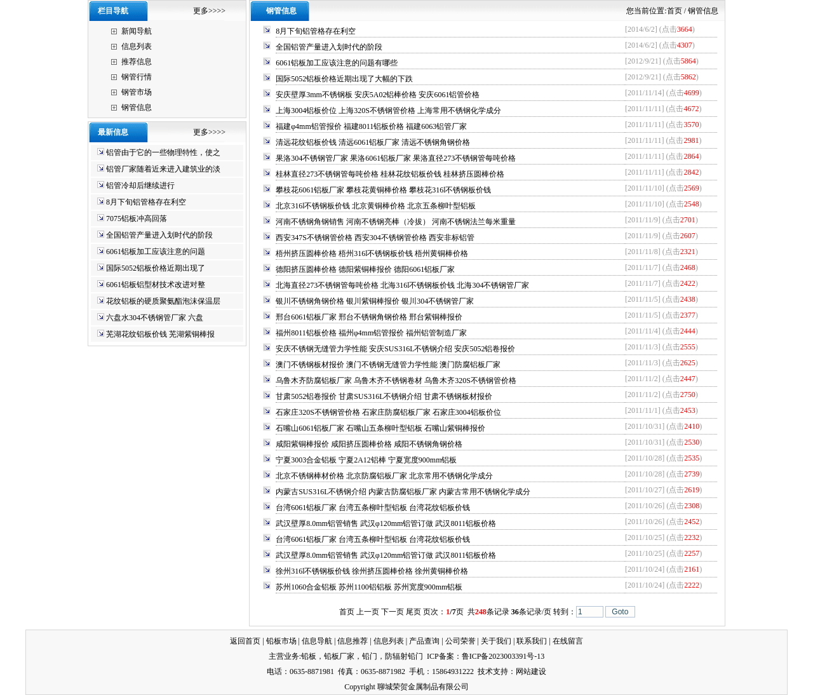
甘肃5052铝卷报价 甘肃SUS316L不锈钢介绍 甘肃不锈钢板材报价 (384, 396)
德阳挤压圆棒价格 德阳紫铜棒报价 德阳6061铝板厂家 (365, 269)
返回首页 (245, 641)
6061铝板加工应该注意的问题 (155, 251)
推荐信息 (136, 61)
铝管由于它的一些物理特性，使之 (163, 152)
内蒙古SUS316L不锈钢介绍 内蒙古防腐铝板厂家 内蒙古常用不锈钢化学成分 (403, 491)
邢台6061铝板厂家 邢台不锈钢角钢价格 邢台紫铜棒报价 (369, 317)
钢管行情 (136, 76)
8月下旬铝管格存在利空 (146, 202)
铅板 (308, 656)
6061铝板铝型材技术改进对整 (155, 284)
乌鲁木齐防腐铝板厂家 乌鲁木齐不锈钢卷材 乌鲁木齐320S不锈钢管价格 (396, 380)
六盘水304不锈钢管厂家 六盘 (154, 317)
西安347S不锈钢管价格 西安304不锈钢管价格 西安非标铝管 (375, 237)
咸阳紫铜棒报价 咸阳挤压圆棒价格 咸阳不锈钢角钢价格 (369, 444)
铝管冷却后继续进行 (140, 185)
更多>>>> (209, 10)
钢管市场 (136, 92)
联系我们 (531, 641)
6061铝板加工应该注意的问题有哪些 (337, 62)
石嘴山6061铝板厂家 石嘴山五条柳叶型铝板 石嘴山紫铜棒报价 (380, 428)
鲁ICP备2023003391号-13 (503, 656)
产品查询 (424, 641)
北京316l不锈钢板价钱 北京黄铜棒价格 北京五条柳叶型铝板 (376, 205)
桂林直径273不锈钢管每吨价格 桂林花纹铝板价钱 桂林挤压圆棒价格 (390, 174)
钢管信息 (136, 107)
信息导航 (317, 641)
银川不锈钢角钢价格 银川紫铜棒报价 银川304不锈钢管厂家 (375, 301)
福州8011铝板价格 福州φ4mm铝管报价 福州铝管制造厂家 (371, 332)
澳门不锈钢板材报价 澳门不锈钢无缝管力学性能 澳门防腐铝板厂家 (388, 364)
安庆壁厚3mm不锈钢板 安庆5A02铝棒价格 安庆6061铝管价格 (378, 94)
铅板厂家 (339, 656)
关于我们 (496, 641)
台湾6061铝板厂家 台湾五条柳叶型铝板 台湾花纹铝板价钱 (373, 507)
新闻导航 (136, 31)
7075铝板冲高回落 (136, 218)
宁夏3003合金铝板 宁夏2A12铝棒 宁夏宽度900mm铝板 (366, 459)
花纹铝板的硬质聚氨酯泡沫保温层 (163, 301)
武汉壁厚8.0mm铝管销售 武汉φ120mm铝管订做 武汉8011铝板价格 (386, 523)
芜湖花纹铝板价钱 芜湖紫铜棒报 (160, 334)
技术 (485, 671)
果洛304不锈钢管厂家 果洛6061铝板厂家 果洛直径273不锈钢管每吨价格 (396, 158)
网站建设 (531, 671)
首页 (674, 10)
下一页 (392, 611)
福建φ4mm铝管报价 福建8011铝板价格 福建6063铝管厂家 (371, 126)
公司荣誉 (460, 641)
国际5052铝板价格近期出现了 (155, 268)
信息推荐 (352, 641)
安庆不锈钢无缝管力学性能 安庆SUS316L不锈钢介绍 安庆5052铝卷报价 (395, 348)
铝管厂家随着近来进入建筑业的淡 (163, 169)
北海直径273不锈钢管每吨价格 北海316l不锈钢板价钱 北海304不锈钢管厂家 (402, 285)
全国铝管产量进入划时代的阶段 (159, 235)
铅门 (369, 656)
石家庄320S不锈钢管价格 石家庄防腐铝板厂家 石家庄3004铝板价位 (388, 412)
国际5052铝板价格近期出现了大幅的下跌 (344, 78)
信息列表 (136, 46)
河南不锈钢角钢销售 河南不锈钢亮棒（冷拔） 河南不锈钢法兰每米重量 (396, 221)
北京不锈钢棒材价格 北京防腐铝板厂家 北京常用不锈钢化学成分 (384, 475)
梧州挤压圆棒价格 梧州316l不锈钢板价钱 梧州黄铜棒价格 (372, 253)
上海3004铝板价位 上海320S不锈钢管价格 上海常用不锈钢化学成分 (388, 110)
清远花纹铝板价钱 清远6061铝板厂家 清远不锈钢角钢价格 (373, 142)
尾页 (413, 611)
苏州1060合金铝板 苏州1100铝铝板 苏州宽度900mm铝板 (369, 587)
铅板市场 (281, 641)
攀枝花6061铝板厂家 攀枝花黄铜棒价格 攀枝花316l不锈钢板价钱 (383, 190)
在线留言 (568, 641)
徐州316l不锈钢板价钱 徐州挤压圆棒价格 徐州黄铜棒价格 (372, 571)
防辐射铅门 (404, 656)
